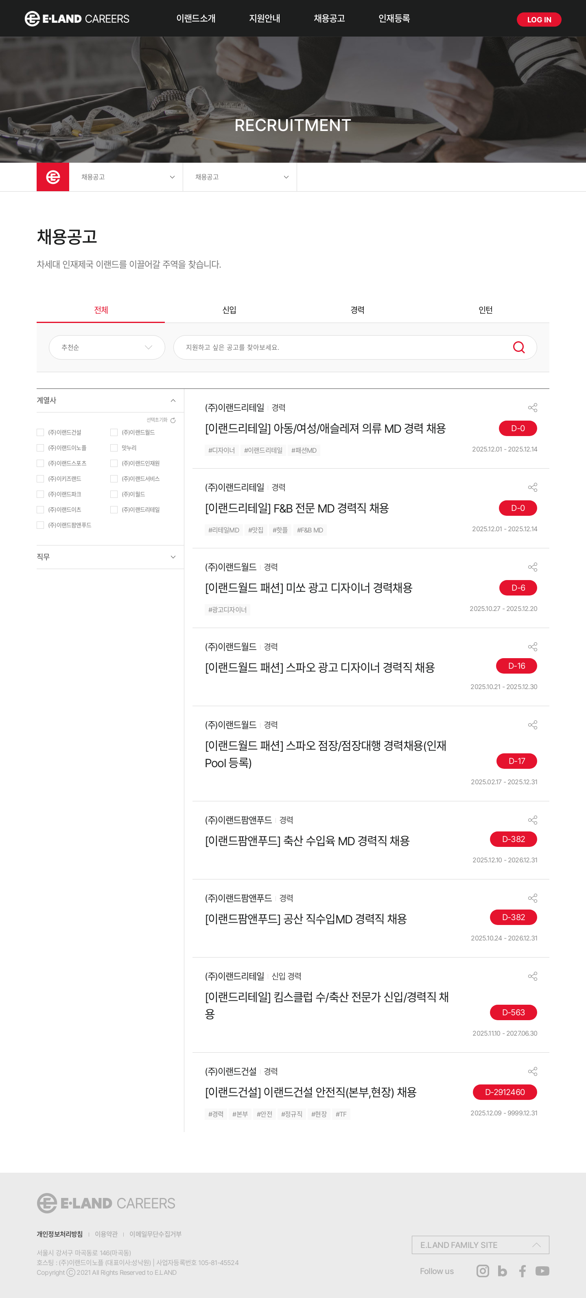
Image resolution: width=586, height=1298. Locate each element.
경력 (357, 310)
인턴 (485, 310)
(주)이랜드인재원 (141, 463)
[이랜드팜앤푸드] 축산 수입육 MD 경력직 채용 (307, 841)
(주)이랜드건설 (64, 432)
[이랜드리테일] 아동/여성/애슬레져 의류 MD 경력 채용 (325, 429)
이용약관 (106, 1234)
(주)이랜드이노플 (67, 447)
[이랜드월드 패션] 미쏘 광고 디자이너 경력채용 (308, 588)
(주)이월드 (133, 494)
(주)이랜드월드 (138, 432)
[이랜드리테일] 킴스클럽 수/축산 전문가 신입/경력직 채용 (327, 1005)
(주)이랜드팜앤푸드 (69, 524)
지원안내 (264, 18)
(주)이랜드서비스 (141, 478)
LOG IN (539, 19)
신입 (229, 310)
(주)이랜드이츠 (64, 509)
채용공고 (329, 18)
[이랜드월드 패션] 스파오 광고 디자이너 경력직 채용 (320, 668)
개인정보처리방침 (60, 1234)
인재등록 (394, 18)
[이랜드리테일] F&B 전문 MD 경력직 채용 (297, 508)
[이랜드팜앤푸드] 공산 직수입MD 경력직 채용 (306, 919)
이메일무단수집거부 (155, 1234)
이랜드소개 (195, 18)
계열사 (47, 400)
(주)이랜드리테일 (141, 509)
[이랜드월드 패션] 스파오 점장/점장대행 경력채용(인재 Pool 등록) (325, 754)
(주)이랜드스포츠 (67, 463)
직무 (43, 557)
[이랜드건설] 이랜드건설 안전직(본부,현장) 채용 (311, 1092)
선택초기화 (157, 420)
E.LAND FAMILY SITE (459, 1245)
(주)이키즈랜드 (64, 478)
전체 (101, 310)
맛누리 (129, 447)
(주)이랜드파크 (64, 494)
